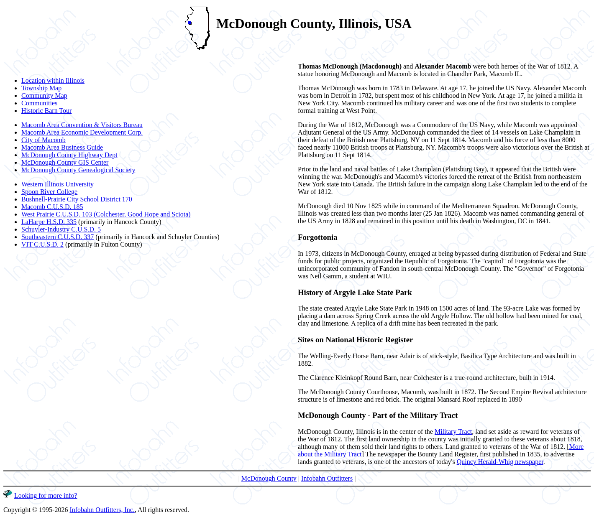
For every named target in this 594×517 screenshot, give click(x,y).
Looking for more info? (45, 495)
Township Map (41, 88)
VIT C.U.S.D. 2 (42, 244)
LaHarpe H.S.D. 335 (49, 221)
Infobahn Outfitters (327, 478)
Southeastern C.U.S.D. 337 (57, 236)
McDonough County (269, 478)
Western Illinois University (57, 184)
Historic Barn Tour (46, 110)
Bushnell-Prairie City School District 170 (76, 199)
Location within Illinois (52, 80)
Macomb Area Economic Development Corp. (82, 132)
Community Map (44, 95)
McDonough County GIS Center (64, 162)
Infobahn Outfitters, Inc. (102, 509)
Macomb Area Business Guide (62, 147)
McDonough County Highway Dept (69, 154)
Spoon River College (49, 191)
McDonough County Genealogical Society (78, 169)
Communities (39, 103)
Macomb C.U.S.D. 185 (52, 206)
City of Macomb (43, 139)
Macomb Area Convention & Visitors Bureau (82, 124)
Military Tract (453, 431)
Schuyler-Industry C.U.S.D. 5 (61, 229)
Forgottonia (318, 237)
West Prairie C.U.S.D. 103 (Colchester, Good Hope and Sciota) (106, 214)
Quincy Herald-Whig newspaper (500, 461)
